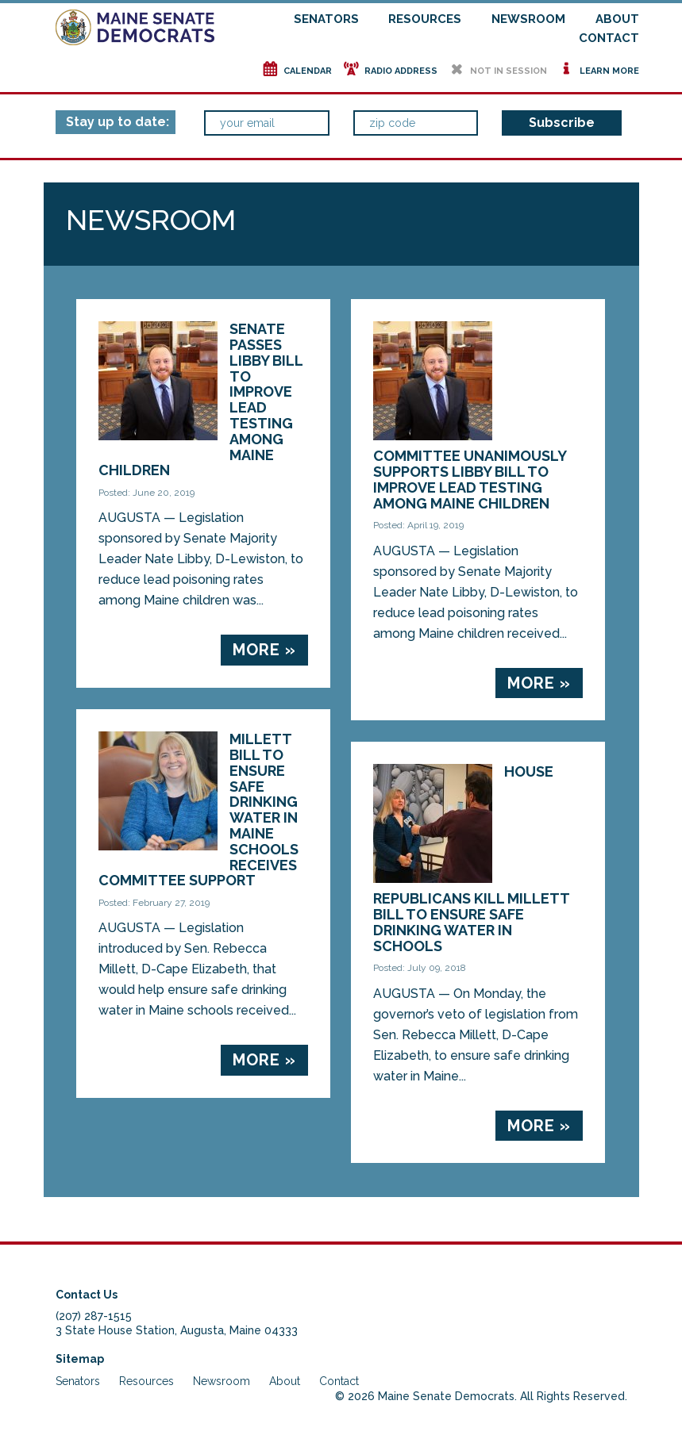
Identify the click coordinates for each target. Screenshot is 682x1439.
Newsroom (528, 19)
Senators (326, 19)
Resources (424, 19)
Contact (609, 38)
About (617, 19)
